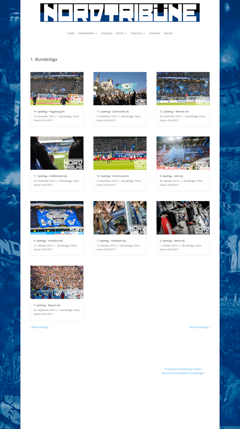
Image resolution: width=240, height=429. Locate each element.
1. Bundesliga (64, 116)
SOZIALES (106, 33)
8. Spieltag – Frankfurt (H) (48, 240)
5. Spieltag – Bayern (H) (47, 305)
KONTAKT (154, 33)
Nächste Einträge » (200, 327)
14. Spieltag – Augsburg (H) (49, 111)
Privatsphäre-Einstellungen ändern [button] (183, 369)
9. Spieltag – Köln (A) (171, 176)
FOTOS (120, 33)
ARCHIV (168, 33)
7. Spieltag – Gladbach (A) (111, 240)
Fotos (76, 116)
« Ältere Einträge (39, 327)
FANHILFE (136, 33)
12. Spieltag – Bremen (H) (174, 111)
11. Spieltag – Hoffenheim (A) (50, 176)
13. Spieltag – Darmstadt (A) (113, 111)
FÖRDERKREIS (86, 33)
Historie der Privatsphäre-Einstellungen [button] (183, 373)
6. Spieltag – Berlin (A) (172, 240)
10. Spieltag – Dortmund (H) (113, 176)
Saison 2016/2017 (43, 120)
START (71, 33)
